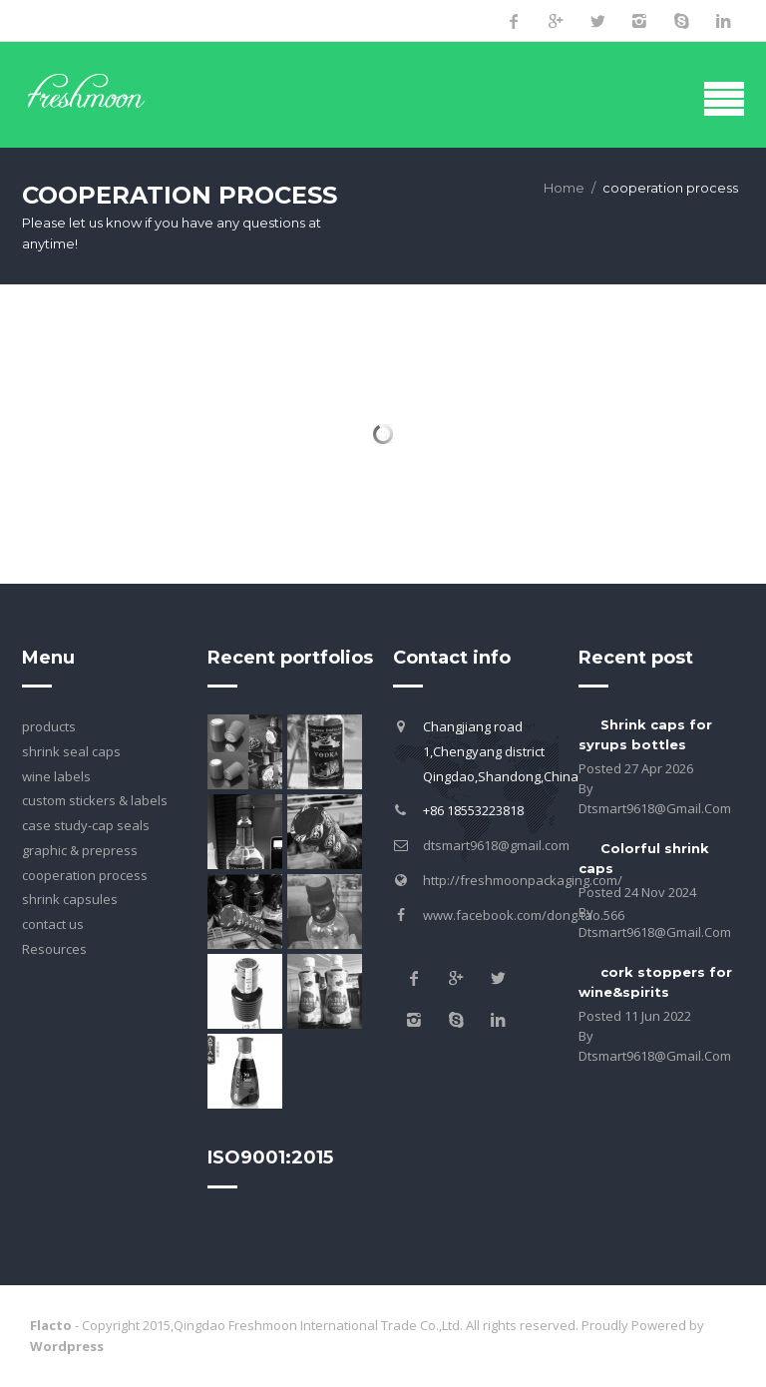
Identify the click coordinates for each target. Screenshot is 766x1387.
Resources (54, 949)
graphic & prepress (80, 850)
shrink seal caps (71, 751)
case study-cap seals (86, 825)
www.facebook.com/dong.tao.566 (523, 915)
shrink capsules (70, 899)
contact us (53, 924)
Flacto (51, 1325)
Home (564, 188)
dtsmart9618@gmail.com (496, 845)
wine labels (56, 776)
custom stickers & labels (95, 800)
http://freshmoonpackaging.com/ (522, 880)
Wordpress (67, 1346)
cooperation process (85, 875)
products (49, 726)
